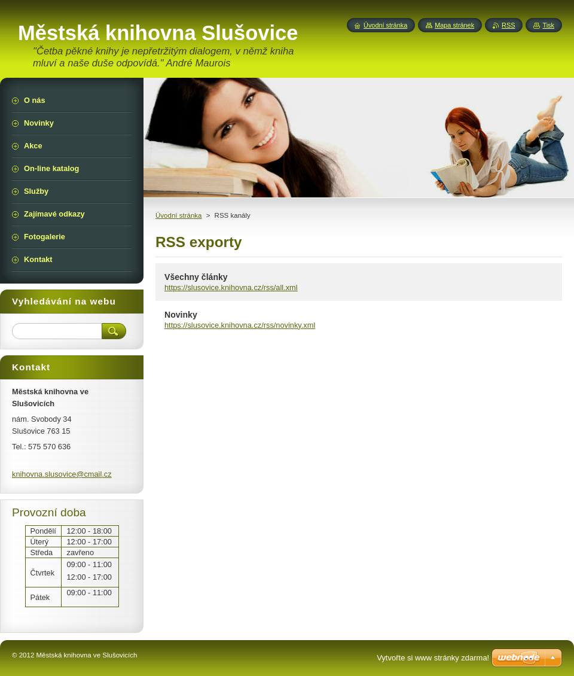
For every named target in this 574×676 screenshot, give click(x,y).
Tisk (548, 25)
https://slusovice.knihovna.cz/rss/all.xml (231, 287)
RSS (508, 25)
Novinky (180, 314)
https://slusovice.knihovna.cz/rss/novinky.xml (239, 325)
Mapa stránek (454, 25)
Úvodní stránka (178, 215)
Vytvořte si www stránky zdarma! (433, 657)
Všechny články (196, 277)
